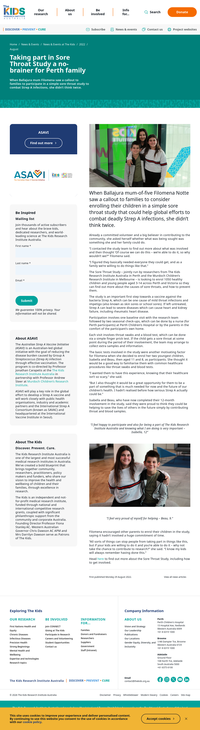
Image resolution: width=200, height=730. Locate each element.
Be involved (98, 12)
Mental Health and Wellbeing (20, 652)
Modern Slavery (149, 694)
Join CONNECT (53, 626)
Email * (19, 280)
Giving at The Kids (55, 630)
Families (85, 630)
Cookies (164, 694)
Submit (26, 300)
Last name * (23, 263)
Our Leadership (133, 630)
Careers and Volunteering (59, 638)
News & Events (30, 44)
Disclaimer (105, 694)
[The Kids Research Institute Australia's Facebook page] (160, 679)
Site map (185, 694)
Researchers (87, 638)
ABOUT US (133, 619)
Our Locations (132, 638)
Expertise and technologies (24, 658)
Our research (41, 12)
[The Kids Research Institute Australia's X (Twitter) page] (173, 679)
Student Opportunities (57, 642)
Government (87, 646)
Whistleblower (130, 694)
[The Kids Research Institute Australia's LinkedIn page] (186, 679)
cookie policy (32, 722)
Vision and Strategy (135, 626)
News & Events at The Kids (59, 44)
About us (70, 12)
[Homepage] (14, 12)
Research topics (18, 662)
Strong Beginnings (20, 646)
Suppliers (86, 642)
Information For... (93, 621)
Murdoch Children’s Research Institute (41, 383)
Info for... (125, 12)
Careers (175, 694)
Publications (131, 634)
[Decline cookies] (186, 719)
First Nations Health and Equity (23, 628)
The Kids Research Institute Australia (39, 372)
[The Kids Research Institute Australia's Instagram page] (167, 679)
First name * (23, 246)
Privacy (117, 694)
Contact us (51, 646)
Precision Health (18, 642)
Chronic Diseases (19, 634)
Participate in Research (57, 634)
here (101, 559)
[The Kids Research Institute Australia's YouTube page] (180, 679)
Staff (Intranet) (89, 650)
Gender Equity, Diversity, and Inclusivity (140, 644)
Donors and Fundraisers (94, 634)
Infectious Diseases (20, 638)
